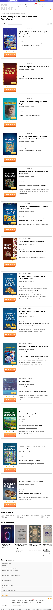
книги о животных (23, 191)
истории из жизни (31, 224)
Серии (39, 7)
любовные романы (6, 563)
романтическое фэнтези (37, 298)
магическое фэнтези (41, 296)
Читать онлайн (10, 54)
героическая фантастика (31, 428)
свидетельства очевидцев (42, 224)
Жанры (16, 4)
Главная (3, 13)
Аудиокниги (28, 4)
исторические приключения (25, 292)
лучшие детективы (36, 399)
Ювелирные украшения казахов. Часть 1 (34, 67)
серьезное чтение (37, 331)
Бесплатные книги (42, 4)
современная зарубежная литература (11, 575)
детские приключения (31, 187)
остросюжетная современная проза (27, 296)
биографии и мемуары (24, 222)
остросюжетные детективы (25, 365)
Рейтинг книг (28, 7)
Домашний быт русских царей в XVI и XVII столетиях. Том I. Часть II (35, 546)
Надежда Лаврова (10, 515)
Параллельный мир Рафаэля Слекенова (34, 346)
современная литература (24, 257)
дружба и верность (23, 193)
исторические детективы (24, 362)
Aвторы (7, 13)
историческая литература (24, 327)
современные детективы (36, 362)
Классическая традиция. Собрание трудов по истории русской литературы (21, 546)
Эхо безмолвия (24, 381)
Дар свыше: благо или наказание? (31, 482)
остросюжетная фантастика (37, 431)
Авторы (34, 7)
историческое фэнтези (24, 294)
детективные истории (23, 400)
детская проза (22, 187)
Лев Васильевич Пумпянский (19, 551)
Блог (43, 7)
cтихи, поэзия (5, 592)
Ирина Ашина (4, 547)
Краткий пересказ (19, 7)
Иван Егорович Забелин (35, 550)
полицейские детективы (42, 395)
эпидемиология (40, 463)
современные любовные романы (10, 573)
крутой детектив (22, 397)
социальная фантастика (24, 255)
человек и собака (36, 189)
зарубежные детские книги (25, 189)
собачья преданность (33, 191)
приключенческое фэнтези (25, 298)
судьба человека (22, 224)
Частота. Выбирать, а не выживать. (6, 545)
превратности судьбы (42, 222)
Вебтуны (34, 4)
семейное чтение (45, 189)
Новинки (21, 4)
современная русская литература (10, 570)
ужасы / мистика (6, 587)
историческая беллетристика (25, 329)
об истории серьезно (7, 580)
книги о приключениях (7, 585)
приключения (5, 582)
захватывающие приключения (26, 331)
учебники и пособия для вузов (9, 590)
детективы (4, 578)
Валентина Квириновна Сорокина (29, 515)
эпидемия (33, 464)
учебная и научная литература (9, 568)
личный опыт (33, 222)
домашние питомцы (43, 191)
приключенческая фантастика (38, 257)
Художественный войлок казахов (31, 241)
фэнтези (4, 565)
